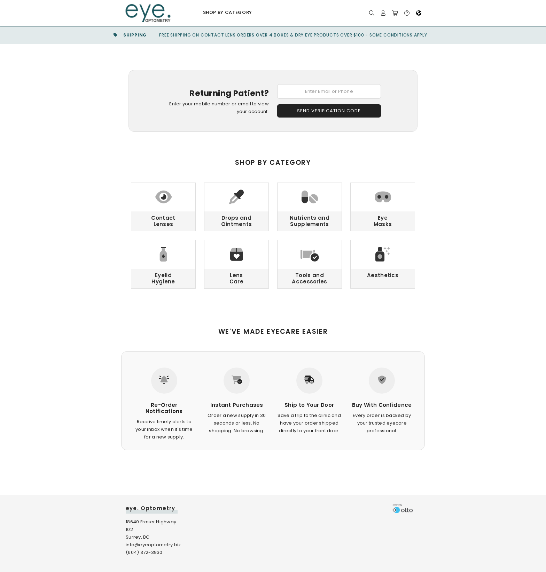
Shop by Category (227, 12)
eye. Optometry (150, 508)
